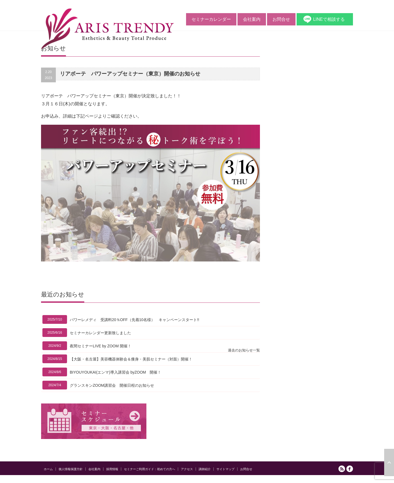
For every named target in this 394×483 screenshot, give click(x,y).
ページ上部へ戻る (389, 462)
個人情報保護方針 (71, 469)
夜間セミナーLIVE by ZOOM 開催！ (100, 346)
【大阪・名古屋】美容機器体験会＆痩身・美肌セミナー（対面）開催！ (131, 359)
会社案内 (251, 19)
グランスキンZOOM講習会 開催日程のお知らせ (112, 385)
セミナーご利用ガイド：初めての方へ (149, 469)
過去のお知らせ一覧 (244, 350)
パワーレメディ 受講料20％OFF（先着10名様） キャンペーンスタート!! (134, 320)
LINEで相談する (329, 19)
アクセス (187, 469)
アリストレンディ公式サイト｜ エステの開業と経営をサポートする (303, 480)
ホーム (48, 469)
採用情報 (112, 469)
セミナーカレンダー (211, 19)
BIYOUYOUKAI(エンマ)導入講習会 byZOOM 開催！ (115, 372)
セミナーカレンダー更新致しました (100, 333)
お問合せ (281, 19)
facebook (349, 468)
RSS (341, 468)
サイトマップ (225, 469)
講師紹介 (205, 469)
